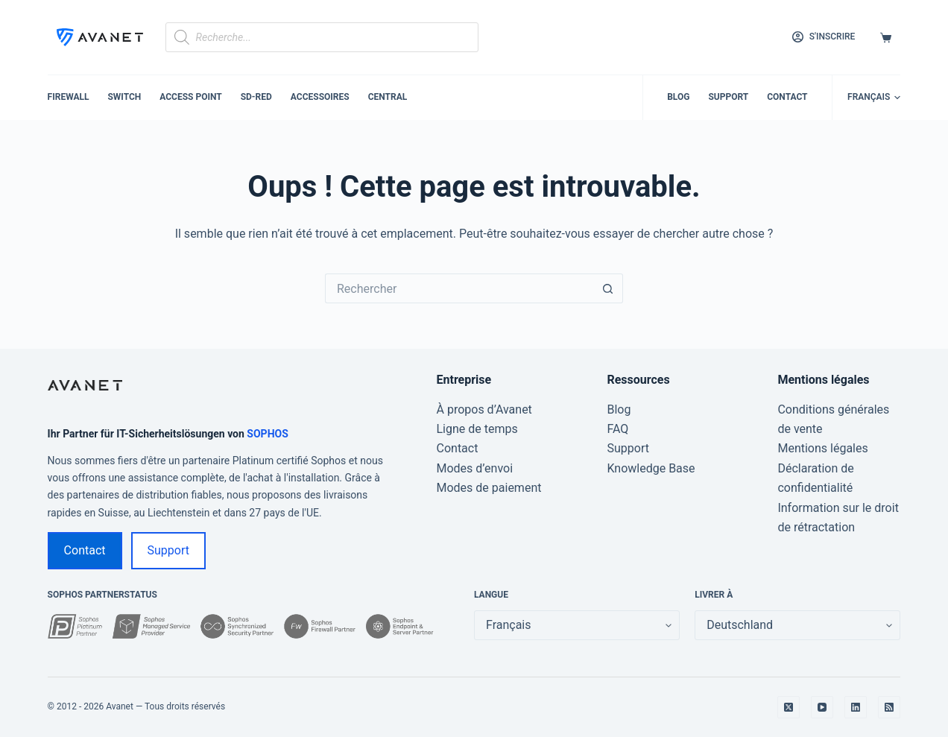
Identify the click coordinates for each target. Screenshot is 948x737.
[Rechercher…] (459, 288)
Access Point (190, 97)
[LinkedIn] (855, 707)
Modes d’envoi (475, 468)
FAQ (617, 429)
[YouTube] (822, 707)
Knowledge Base (651, 468)
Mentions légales (822, 448)
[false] (797, 625)
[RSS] (889, 707)
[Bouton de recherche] (608, 288)
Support (728, 97)
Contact (787, 97)
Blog (678, 97)
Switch (124, 97)
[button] (873, 97)
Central (388, 97)
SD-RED (256, 97)
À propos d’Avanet (484, 409)
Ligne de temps (477, 429)
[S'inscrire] (824, 37)
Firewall (68, 97)
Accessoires (320, 97)
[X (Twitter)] (788, 707)
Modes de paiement (489, 488)
